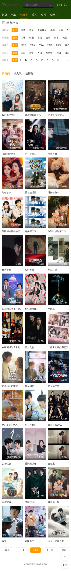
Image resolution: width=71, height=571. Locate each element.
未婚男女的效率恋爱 (58, 347)
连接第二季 (30, 231)
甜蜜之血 (52, 154)
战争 (31, 30)
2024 (41, 45)
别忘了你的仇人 (10, 424)
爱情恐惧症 (30, 463)
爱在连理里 (30, 192)
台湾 (48, 37)
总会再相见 (30, 424)
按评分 (29, 73)
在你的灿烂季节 (10, 386)
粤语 (39, 52)
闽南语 (49, 52)
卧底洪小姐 (53, 502)
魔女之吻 (29, 347)
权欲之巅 (29, 270)
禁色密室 (6, 270)
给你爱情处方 (32, 308)
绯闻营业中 (53, 192)
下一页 (49, 550)
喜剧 (52, 30)
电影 (13, 14)
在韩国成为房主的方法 (13, 347)
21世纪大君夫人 (56, 115)
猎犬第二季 (53, 386)
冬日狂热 (52, 270)
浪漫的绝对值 (9, 154)
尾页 (64, 550)
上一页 (21, 550)
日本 (56, 37)
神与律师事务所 (33, 115)
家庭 (61, 30)
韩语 (58, 52)
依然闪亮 (29, 386)
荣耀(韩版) (30, 502)
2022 (58, 45)
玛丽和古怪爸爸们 (11, 231)
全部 (14, 30)
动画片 (54, 14)
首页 (4, 14)
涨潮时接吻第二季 (57, 231)
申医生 (51, 308)
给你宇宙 (6, 502)
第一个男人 (30, 154)
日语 (67, 52)
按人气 (18, 73)
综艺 (34, 14)
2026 (23, 45)
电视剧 (24, 14)
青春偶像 (42, 30)
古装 (23, 30)
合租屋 (51, 463)
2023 (49, 45)
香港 (39, 37)
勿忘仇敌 (6, 463)
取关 (4, 541)
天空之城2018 (55, 424)
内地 (23, 37)
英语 (31, 52)
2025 (32, 45)
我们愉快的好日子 (11, 115)
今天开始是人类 (56, 541)
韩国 (31, 37)
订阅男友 (29, 541)
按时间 (6, 73)
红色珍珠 (6, 192)
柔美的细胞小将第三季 (13, 308)
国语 (23, 52)
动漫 (43, 14)
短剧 (4, 22)
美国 (64, 37)
